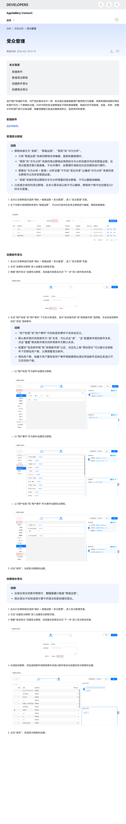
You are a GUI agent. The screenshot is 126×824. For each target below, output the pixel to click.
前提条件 (17, 71)
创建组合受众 (20, 89)
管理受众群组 (20, 77)
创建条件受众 (20, 83)
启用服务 (13, 126)
